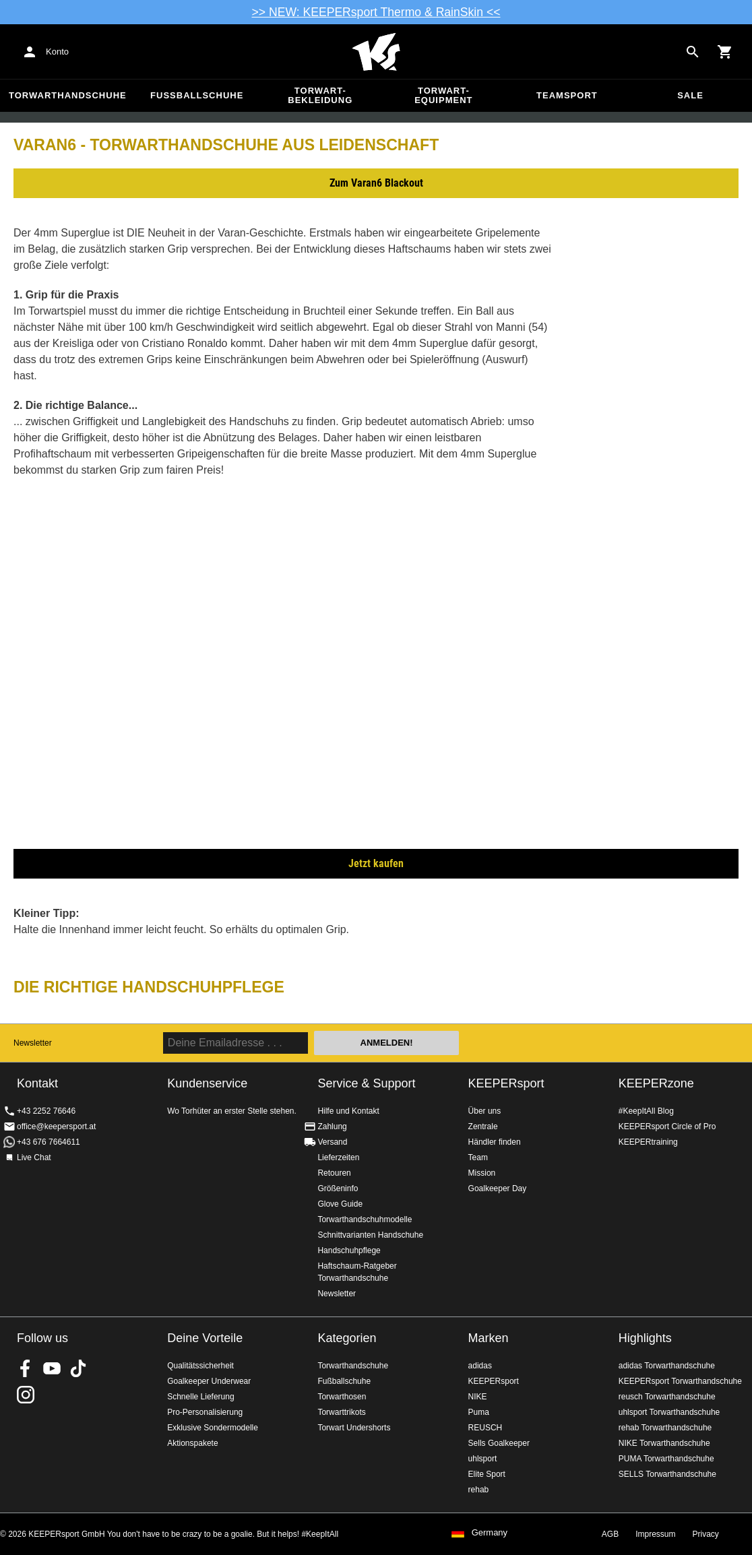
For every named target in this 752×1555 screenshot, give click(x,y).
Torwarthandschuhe (68, 95)
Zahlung (331, 1126)
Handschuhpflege (348, 1250)
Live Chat (34, 1157)
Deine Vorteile (205, 1338)
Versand (332, 1142)
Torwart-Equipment (443, 95)
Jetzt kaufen (376, 863)
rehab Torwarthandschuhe (665, 1427)
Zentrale (483, 1126)
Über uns (484, 1111)
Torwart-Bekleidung (320, 95)
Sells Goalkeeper (499, 1443)
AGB (610, 1534)
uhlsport (482, 1458)
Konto (57, 51)
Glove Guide (340, 1204)
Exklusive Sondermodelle (212, 1427)
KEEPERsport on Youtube (52, 1368)
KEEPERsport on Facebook (25, 1368)
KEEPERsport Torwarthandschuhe (680, 1381)
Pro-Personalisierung (205, 1412)
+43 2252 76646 (46, 1111)
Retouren (333, 1173)
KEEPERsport (506, 1083)
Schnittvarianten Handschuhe (370, 1235)
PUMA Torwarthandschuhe (666, 1458)
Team (478, 1157)
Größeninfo (337, 1188)
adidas (480, 1365)
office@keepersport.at (56, 1126)
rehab (478, 1489)
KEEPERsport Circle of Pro (667, 1126)
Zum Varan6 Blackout (376, 183)
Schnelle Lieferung (200, 1396)
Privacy (706, 1534)
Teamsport (567, 95)
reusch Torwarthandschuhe (667, 1396)
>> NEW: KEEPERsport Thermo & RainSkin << (376, 12)
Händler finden (494, 1142)
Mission (482, 1173)
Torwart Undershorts (353, 1427)
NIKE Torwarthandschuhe (664, 1443)
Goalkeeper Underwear (209, 1381)
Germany (489, 1532)
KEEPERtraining (648, 1142)
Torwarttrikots (341, 1412)
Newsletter (32, 1043)
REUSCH (485, 1427)
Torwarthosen (341, 1396)
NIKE (477, 1396)
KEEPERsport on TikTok (78, 1368)
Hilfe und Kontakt (348, 1111)
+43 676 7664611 (48, 1142)
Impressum (655, 1534)
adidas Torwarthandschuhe (667, 1365)
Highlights (645, 1338)
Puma (478, 1412)
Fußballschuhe (196, 95)
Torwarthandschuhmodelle (364, 1219)
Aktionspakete (192, 1443)
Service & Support (366, 1083)
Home (376, 52)
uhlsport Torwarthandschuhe (669, 1412)
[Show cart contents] (725, 51)
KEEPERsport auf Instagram (25, 1394)
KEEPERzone (656, 1083)
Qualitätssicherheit (200, 1365)
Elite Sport (486, 1474)
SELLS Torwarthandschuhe (667, 1474)
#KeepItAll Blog (646, 1111)
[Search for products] (692, 51)
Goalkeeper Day (497, 1188)
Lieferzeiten (338, 1157)
